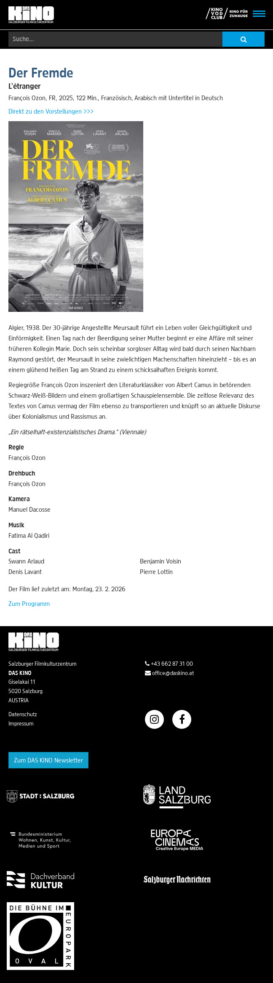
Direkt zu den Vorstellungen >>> (51, 111)
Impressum (21, 723)
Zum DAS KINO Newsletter (48, 760)
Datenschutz (22, 714)
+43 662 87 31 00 (169, 663)
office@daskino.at (169, 673)
